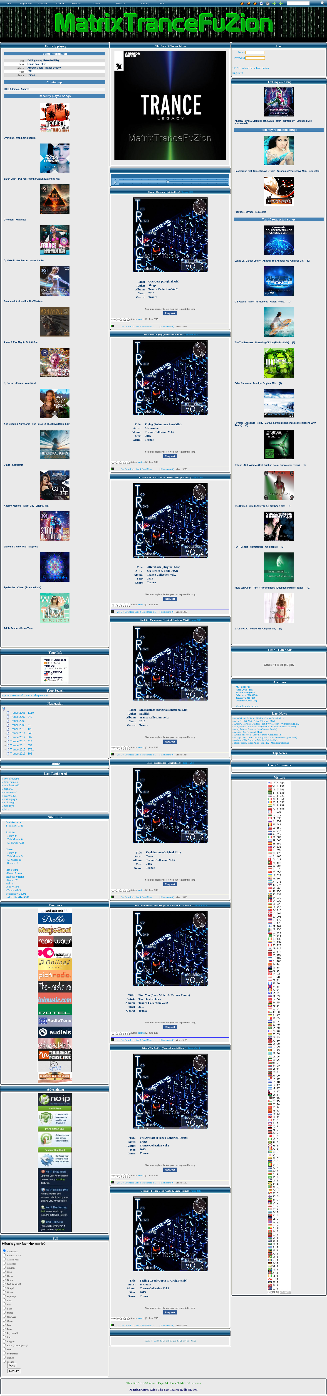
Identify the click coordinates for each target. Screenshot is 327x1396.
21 (164, 1340)
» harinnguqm (9, 799)
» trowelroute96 (10, 778)
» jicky (5, 809)
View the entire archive (247, 706)
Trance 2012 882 (21, 737)
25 (178, 1340)
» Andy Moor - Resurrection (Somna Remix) (254, 729)
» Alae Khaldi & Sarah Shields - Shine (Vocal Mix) (258, 718)
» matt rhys (8, 805)
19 (157, 1340)
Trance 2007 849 (21, 716)
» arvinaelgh (8, 802)
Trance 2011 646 (21, 733)
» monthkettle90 (10, 785)
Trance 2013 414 (21, 741)
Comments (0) (168, 326)
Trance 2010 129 (21, 729)
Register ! (237, 72)
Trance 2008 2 (19, 721)
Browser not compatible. (55, 347)
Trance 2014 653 (21, 745)
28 (188, 1340)
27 (184, 1340)
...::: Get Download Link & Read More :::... (135, 326)
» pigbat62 (7, 788)
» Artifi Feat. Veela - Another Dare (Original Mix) (257, 734)
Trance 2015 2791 (22, 749)
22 (167, 1340)
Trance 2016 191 (21, 753)
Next (193, 1340)
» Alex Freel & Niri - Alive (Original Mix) (253, 721)
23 (171, 1340)
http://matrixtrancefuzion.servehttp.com (23, 695)
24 (174, 1340)
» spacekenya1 (9, 792)
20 (161, 1340)
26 (181, 1340)
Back (147, 1340)
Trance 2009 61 (20, 725)
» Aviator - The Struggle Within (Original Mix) (255, 740)
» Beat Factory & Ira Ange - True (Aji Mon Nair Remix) (260, 742)
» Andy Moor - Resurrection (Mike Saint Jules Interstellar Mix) (264, 726)
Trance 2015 (187, 192)
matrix (12, 825)
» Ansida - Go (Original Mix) (247, 731)
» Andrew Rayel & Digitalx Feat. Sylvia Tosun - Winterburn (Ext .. (265, 723)
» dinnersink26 (10, 782)
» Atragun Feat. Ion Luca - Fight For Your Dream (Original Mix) (264, 737)
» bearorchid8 (9, 795)
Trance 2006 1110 (22, 712)
